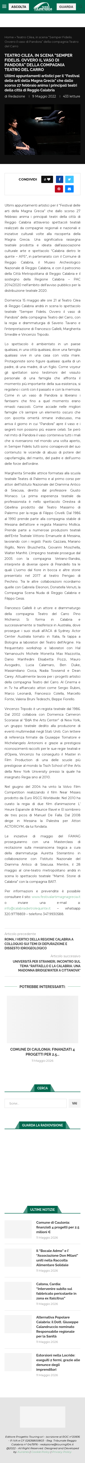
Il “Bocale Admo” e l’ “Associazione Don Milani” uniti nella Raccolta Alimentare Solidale (57, 1258)
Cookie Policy (40, 1452)
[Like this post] (48, 179)
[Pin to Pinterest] (59, 188)
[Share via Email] (69, 188)
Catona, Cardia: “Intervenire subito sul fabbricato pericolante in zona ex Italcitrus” (56, 1291)
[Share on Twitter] (69, 179)
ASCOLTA (18, 7)
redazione (16, 96)
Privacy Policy (62, 1452)
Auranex (23, 1452)
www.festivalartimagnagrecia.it (56, 897)
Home (9, 37)
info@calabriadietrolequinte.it (28, 908)
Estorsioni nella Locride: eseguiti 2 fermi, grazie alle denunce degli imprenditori (58, 1362)
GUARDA (66, 7)
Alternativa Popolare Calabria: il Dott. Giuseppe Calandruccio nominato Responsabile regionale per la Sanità (57, 1326)
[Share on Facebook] (59, 179)
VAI (74, 1103)
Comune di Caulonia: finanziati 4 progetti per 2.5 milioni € (57, 1227)
